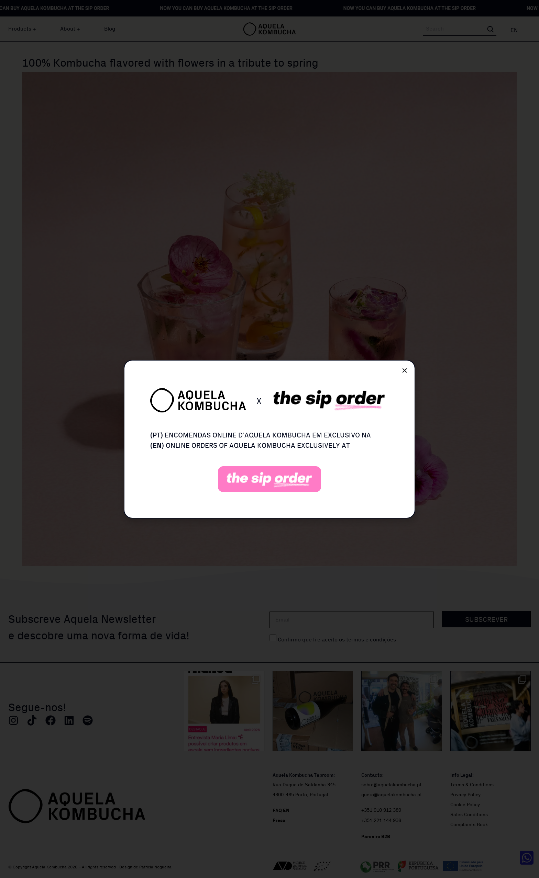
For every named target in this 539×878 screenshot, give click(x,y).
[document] (269, 439)
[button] (405, 370)
